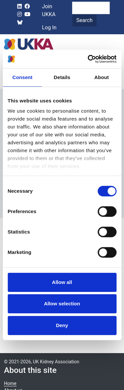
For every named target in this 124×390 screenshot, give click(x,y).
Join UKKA (49, 10)
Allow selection (62, 303)
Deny (62, 325)
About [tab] (101, 77)
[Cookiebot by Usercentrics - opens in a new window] (88, 59)
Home (10, 383)
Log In (49, 27)
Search (84, 20)
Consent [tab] (22, 77)
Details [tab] (62, 77)
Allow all (62, 282)
